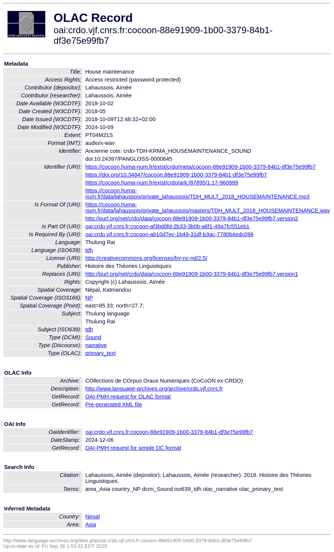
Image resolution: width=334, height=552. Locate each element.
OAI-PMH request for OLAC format (128, 397)
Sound (93, 337)
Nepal (92, 517)
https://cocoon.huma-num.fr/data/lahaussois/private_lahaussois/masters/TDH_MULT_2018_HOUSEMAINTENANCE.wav (207, 207)
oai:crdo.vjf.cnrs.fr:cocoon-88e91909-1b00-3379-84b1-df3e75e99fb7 (169, 432)
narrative (96, 345)
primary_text (100, 353)
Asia (90, 524)
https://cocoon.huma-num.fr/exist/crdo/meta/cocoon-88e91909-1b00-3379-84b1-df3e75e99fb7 (200, 167)
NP (89, 298)
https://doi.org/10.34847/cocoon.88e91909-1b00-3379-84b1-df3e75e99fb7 (176, 175)
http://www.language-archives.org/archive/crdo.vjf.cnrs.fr (154, 389)
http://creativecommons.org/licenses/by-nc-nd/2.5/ (146, 258)
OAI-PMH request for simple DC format (133, 448)
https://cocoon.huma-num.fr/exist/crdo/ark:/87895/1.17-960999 (161, 183)
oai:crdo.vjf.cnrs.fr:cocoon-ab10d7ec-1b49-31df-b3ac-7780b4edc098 (169, 234)
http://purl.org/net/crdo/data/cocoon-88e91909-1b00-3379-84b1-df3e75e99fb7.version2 (191, 218)
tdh (89, 250)
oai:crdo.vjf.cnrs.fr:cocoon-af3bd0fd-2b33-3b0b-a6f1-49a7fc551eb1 (167, 226)
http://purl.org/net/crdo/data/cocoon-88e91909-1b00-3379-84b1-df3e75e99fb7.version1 (191, 274)
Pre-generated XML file (113, 404)
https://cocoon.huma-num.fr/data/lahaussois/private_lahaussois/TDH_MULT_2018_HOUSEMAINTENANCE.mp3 (197, 194)
